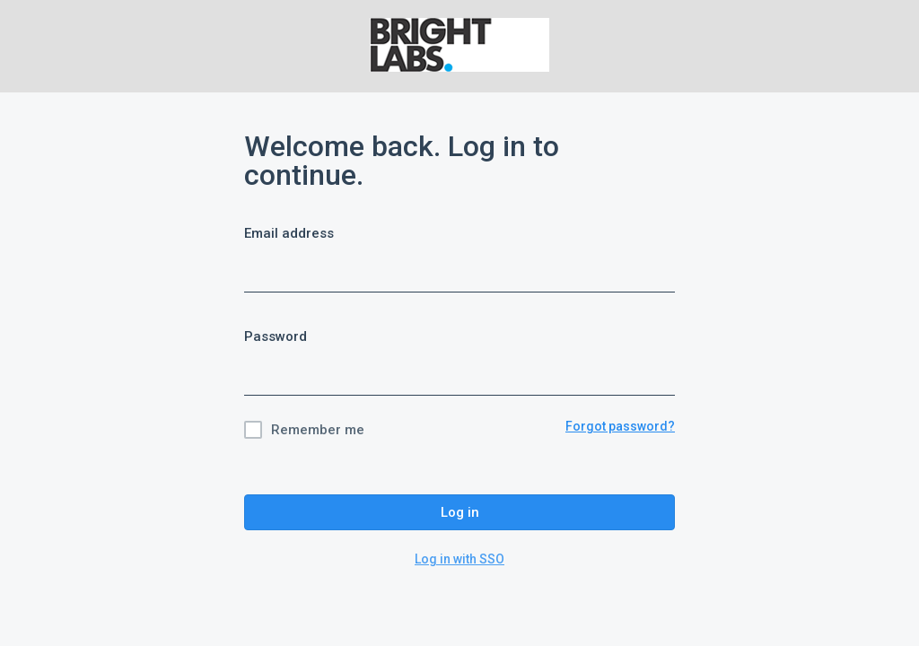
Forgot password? (620, 426)
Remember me (317, 430)
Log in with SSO (459, 559)
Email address (289, 233)
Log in (460, 512)
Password (275, 336)
